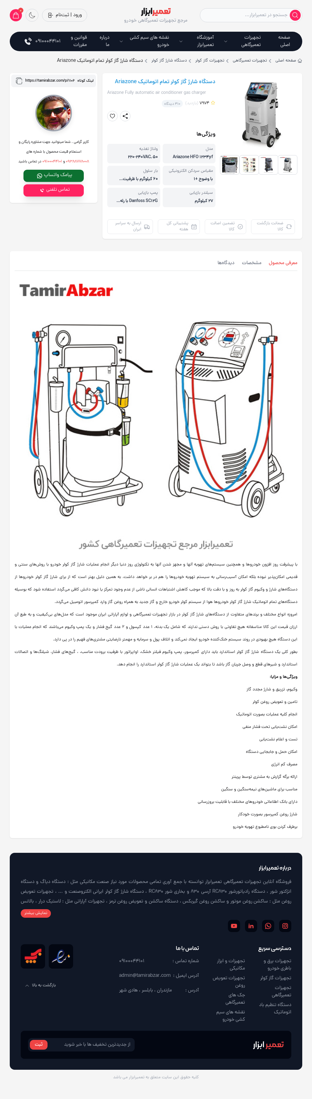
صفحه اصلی (284, 41)
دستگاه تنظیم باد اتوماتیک (275, 1009)
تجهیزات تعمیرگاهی (242, 41)
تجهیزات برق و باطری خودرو (277, 965)
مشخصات (251, 263)
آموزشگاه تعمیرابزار (196, 41)
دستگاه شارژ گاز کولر (169, 61)
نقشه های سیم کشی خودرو (144, 41)
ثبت (39, 1044)
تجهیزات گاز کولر (209, 61)
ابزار (268, 1044)
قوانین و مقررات (79, 41)
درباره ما (104, 41)
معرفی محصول (283, 263)
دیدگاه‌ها (226, 263)
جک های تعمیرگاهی (235, 999)
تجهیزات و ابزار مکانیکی (231, 965)
